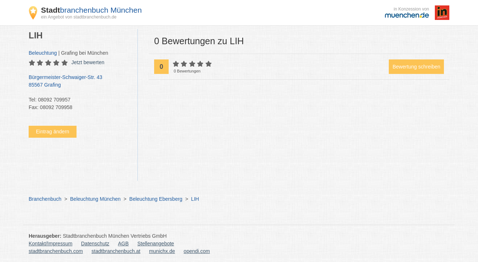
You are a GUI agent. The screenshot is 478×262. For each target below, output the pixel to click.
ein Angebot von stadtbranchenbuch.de (78, 17)
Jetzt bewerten (87, 62)
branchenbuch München (91, 10)
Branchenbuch (45, 199)
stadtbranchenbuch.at (115, 251)
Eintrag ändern (52, 131)
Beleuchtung (43, 53)
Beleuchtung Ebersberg (155, 199)
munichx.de (162, 251)
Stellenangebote (155, 243)
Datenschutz (95, 243)
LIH (195, 199)
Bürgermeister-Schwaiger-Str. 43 (79, 81)
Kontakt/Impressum (51, 243)
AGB (123, 243)
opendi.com (197, 251)
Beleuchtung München (95, 199)
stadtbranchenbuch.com (56, 251)
